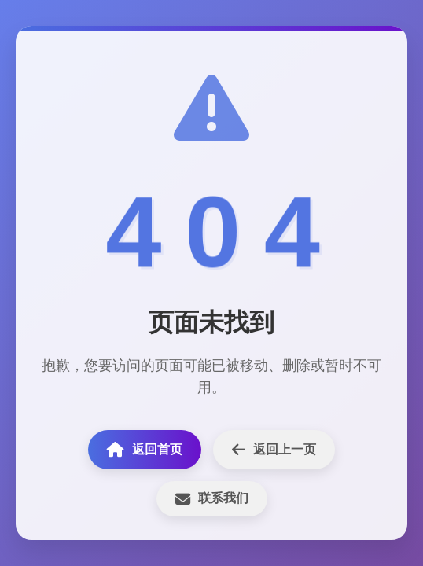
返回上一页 (274, 449)
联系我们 (211, 498)
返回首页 (144, 449)
